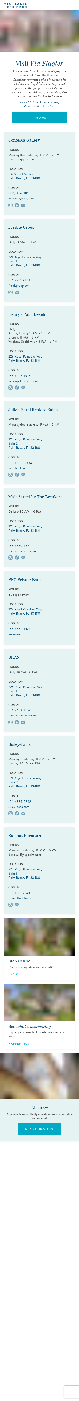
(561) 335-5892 (19, 801)
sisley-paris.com (18, 806)
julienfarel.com (17, 467)
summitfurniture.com (22, 897)
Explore (15, 974)
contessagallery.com (21, 198)
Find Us (39, 117)
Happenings (18, 1044)
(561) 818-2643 (19, 892)
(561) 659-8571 (19, 545)
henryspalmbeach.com (23, 380)
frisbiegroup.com (19, 285)
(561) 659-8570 (19, 710)
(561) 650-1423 (19, 628)
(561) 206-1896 (19, 375)
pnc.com (14, 633)
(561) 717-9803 (19, 280)
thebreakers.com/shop (22, 550)
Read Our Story (39, 1129)
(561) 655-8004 (20, 462)
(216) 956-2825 (19, 193)
